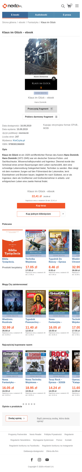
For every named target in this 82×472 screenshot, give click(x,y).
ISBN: (5, 144)
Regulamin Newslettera (20, 440)
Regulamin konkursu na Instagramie (57, 446)
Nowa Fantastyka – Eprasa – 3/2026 (57, 322)
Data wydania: (9, 129)
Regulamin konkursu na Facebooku (24, 446)
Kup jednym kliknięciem (38, 214)
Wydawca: (7, 140)
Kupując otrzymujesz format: (57, 125)
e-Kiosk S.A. (49, 467)
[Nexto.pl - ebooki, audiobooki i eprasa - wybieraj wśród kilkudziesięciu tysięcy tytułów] (12, 6)
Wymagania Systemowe (43, 440)
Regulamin (69, 434)
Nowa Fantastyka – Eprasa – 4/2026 (10, 382)
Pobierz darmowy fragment (39, 117)
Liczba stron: (8, 137)
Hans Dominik (40, 102)
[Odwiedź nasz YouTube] (47, 460)
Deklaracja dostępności (34, 451)
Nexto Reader (35, 434)
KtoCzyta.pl (19, 140)
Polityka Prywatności (53, 434)
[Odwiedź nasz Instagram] (39, 460)
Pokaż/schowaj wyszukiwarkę (63, 6)
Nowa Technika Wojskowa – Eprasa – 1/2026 (33, 382)
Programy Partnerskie (17, 434)
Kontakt (68, 440)
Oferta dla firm (52, 451)
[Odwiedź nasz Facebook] (32, 460)
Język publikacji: (10, 133)
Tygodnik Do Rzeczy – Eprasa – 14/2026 (57, 262)
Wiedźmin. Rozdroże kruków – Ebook (10, 322)
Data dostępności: (11, 126)
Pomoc (59, 440)
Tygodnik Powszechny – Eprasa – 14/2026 (34, 322)
